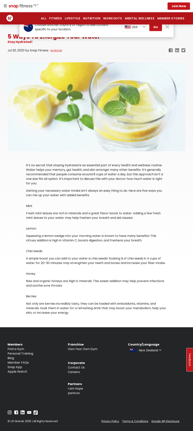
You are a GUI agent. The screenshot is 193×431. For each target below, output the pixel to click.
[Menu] (5, 6)
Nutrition (91, 18)
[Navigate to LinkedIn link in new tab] (177, 50)
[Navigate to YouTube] (29, 413)
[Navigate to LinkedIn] (23, 413)
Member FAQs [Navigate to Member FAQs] (18, 362)
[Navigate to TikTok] (36, 413)
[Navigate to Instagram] (10, 413)
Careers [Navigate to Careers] (74, 372)
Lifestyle (72, 18)
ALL (43, 18)
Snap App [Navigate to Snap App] (15, 367)
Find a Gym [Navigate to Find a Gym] (16, 349)
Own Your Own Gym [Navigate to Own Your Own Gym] (82, 349)
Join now (179, 6)
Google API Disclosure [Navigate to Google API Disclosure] (165, 421)
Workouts (112, 18)
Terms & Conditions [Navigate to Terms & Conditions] (135, 421)
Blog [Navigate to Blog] (11, 358)
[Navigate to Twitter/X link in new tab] (183, 50)
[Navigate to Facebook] (16, 413)
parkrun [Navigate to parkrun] (74, 393)
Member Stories (171, 18)
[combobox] (134, 27)
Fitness (55, 18)
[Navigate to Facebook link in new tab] (170, 50)
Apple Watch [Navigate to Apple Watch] (17, 371)
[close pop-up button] (167, 27)
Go (155, 27)
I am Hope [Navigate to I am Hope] (75, 388)
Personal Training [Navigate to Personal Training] (20, 353)
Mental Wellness (140, 18)
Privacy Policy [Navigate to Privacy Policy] (110, 421)
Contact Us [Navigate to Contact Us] (76, 367)
